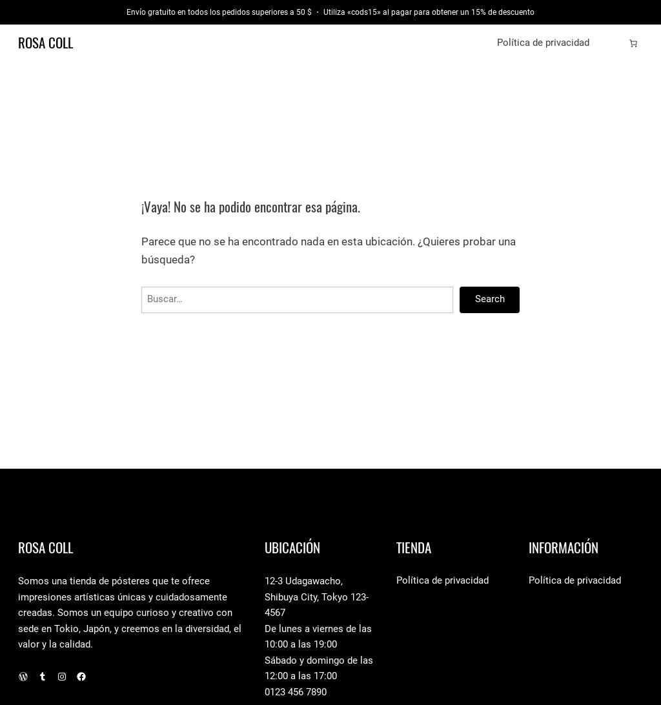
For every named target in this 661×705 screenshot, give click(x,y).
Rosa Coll (45, 43)
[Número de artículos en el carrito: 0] (633, 43)
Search (490, 299)
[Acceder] (612, 43)
